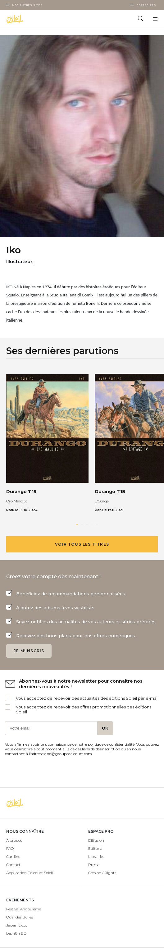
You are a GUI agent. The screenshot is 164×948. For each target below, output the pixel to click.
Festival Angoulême (23, 909)
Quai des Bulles (19, 917)
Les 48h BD (16, 933)
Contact (13, 864)
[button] (77, 524)
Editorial (95, 848)
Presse (93, 864)
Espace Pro (146, 5)
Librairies (96, 856)
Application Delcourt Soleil (29, 872)
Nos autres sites (27, 5)
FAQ (10, 848)
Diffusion (96, 840)
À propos (14, 840)
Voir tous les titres (82, 544)
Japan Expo (16, 925)
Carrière (13, 856)
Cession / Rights (102, 872)
